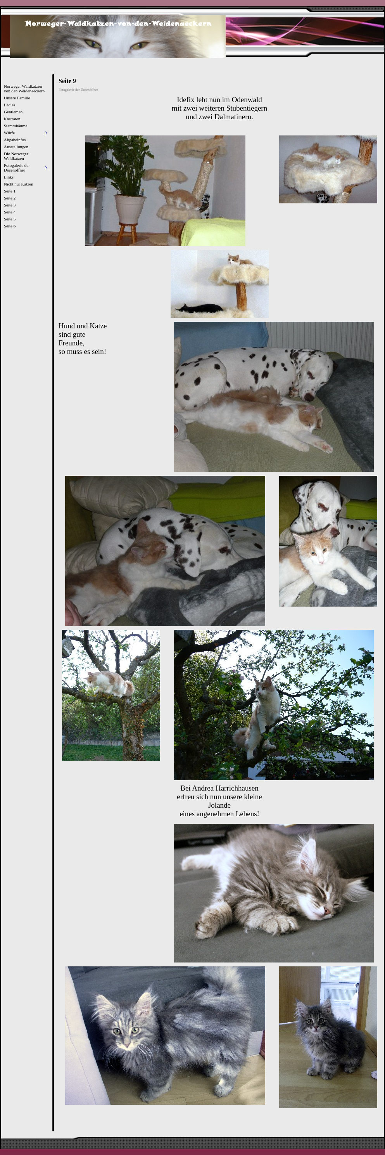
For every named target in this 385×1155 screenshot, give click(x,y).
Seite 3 (10, 205)
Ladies (9, 104)
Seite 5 (10, 219)
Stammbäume (16, 125)
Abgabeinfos (15, 139)
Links (9, 177)
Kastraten (12, 118)
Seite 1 (10, 191)
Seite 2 (10, 198)
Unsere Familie (17, 97)
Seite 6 (10, 226)
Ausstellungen (16, 146)
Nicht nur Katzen (18, 184)
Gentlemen (13, 111)
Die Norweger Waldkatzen (16, 156)
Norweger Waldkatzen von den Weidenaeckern (24, 88)
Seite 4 (10, 212)
